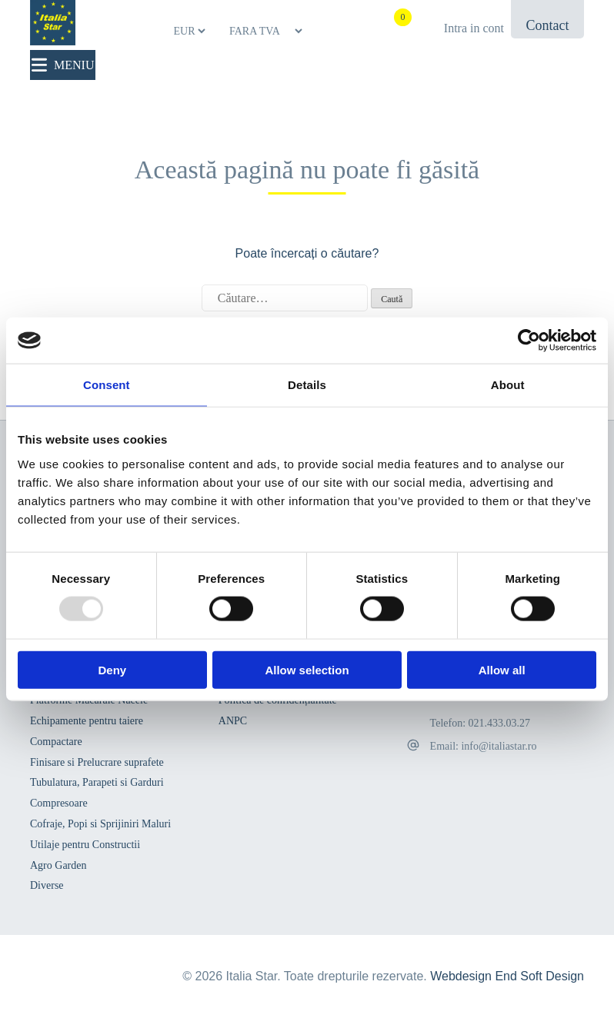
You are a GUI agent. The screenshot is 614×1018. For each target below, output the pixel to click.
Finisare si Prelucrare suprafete (97, 762)
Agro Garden (58, 865)
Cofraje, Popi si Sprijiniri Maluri (100, 824)
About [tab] (508, 384)
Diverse (47, 885)
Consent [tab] (106, 384)
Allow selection (307, 669)
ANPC (233, 721)
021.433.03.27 (500, 723)
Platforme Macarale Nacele (89, 700)
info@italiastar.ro (498, 746)
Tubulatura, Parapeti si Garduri (97, 782)
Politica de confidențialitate (278, 700)
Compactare (56, 741)
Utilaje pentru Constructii (85, 844)
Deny (112, 669)
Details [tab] (307, 384)
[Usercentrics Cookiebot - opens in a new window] (529, 340)
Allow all (502, 669)
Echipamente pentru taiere (86, 721)
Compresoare (59, 803)
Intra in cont (474, 28)
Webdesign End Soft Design (507, 976)
